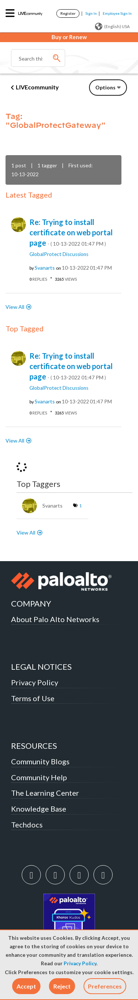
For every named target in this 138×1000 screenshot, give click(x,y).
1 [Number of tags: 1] (80, 505)
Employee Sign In (117, 13)
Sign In (91, 13)
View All (15, 307)
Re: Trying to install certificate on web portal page (71, 233)
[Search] (38, 58)
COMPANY (31, 603)
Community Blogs (40, 761)
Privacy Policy (80, 963)
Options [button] (105, 87)
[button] (26, 986)
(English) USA (112, 26)
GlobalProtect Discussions (58, 254)
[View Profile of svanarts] (45, 267)
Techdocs (27, 824)
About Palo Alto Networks (55, 619)
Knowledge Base (38, 808)
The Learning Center (45, 792)
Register (67, 13)
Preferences (105, 986)
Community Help (39, 777)
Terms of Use (32, 698)
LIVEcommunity (37, 87)
